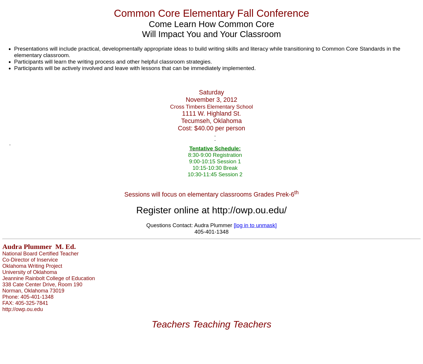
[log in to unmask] (255, 225)
